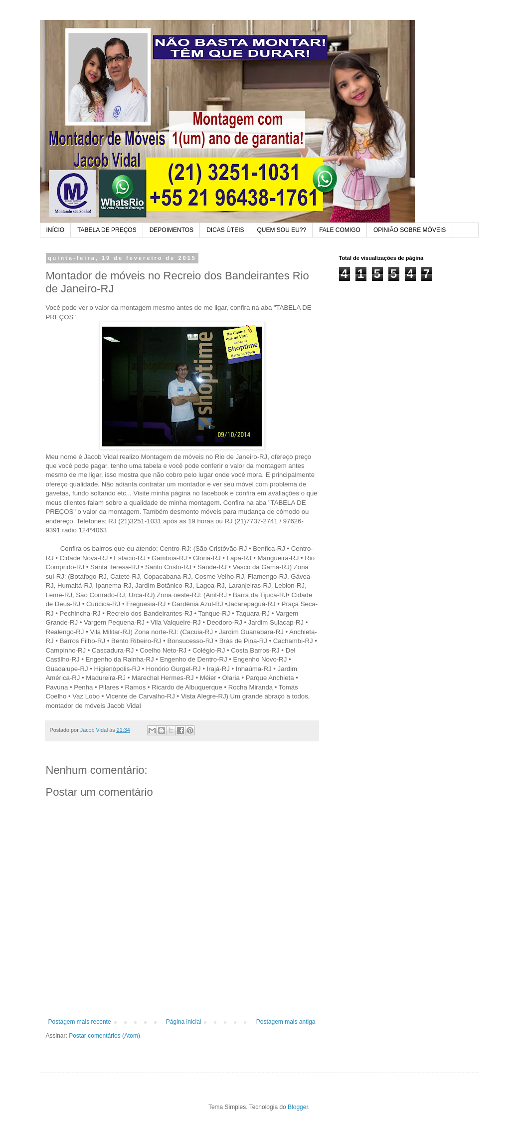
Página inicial (183, 1021)
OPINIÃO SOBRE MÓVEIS (409, 229)
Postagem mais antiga (286, 1021)
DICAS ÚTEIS (225, 229)
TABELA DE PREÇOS (106, 229)
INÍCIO (55, 229)
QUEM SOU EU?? (281, 229)
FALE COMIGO (339, 229)
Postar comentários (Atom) (104, 1035)
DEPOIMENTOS (171, 229)
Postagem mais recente (79, 1021)
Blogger (298, 1107)
